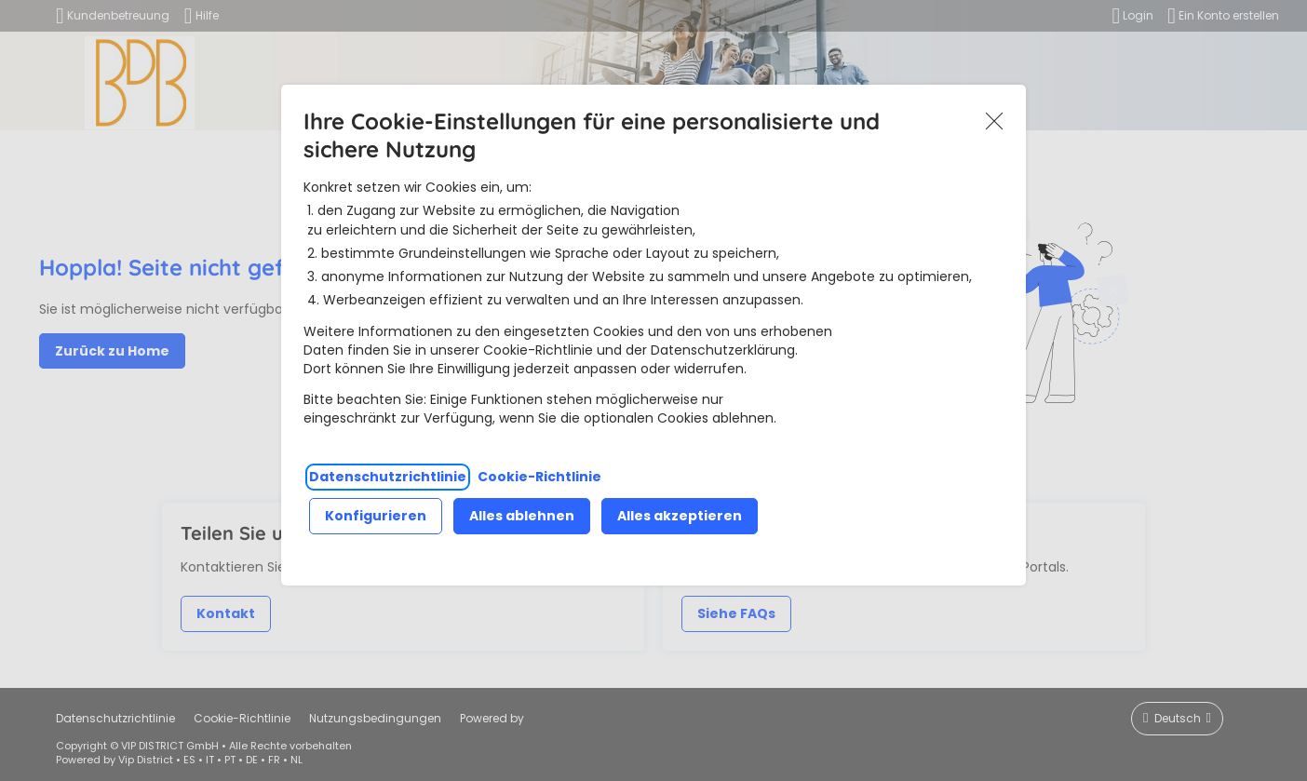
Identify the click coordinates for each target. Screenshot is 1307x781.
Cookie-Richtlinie (539, 476)
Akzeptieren (994, 121)
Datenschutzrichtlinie (387, 476)
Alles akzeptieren (679, 515)
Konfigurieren (375, 515)
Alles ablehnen (521, 515)
